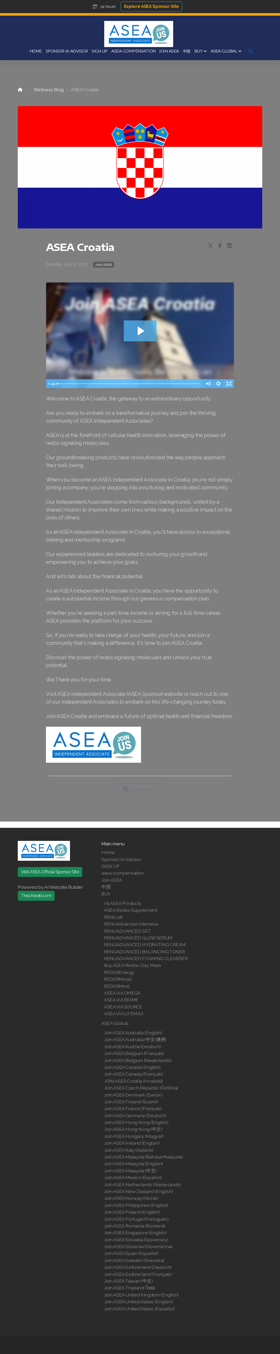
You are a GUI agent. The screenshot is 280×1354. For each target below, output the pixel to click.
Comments (140, 789)
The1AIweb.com (36, 895)
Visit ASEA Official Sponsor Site (50, 871)
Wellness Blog (48, 89)
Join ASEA (103, 264)
